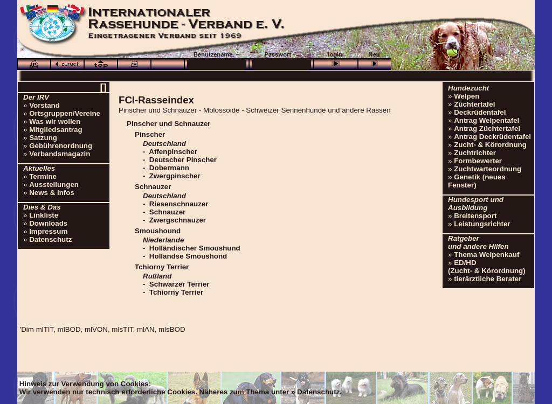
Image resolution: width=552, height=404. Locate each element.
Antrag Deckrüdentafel (492, 137)
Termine (43, 176)
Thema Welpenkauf (486, 254)
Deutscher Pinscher (183, 160)
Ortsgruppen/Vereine (64, 113)
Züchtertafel (474, 104)
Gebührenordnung (60, 146)
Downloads (48, 223)
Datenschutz (50, 239)
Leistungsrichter (482, 224)
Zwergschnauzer (177, 220)
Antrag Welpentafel (486, 120)
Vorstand (44, 105)
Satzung (43, 138)
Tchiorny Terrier (176, 292)
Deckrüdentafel (480, 112)
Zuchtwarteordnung (487, 169)
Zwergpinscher (175, 176)
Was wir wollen (54, 121)
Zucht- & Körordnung (490, 145)
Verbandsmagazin (59, 154)
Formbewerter (478, 161)
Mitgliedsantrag (55, 130)
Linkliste (43, 215)
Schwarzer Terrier (179, 284)
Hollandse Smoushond (188, 256)
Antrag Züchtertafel (487, 128)
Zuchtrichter (475, 153)
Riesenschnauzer (179, 204)
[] (103, 87)
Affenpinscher (173, 152)
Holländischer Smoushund (194, 248)
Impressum (48, 231)
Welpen (466, 96)
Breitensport (475, 216)
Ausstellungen (54, 184)
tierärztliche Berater (487, 279)
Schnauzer (167, 212)
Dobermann (169, 168)
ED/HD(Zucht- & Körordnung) (487, 267)
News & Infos (51, 193)
